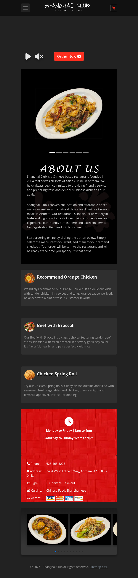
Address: (34, 471)
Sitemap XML (99, 567)
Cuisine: (34, 490)
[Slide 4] (72, 152)
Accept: (34, 498)
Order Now (69, 56)
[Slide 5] (79, 152)
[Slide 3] (65, 152)
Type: (32, 483)
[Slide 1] (52, 152)
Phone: (33, 464)
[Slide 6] (86, 152)
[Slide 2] (59, 152)
